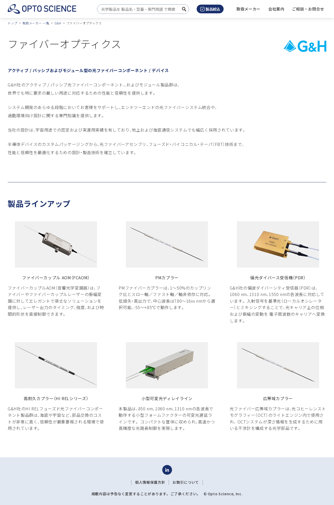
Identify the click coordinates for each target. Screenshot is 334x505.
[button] (276, 9)
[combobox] (141, 9)
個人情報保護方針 (150, 482)
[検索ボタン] (184, 9)
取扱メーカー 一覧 (36, 23)
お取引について (186, 482)
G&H (57, 23)
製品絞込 (210, 9)
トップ (12, 23)
